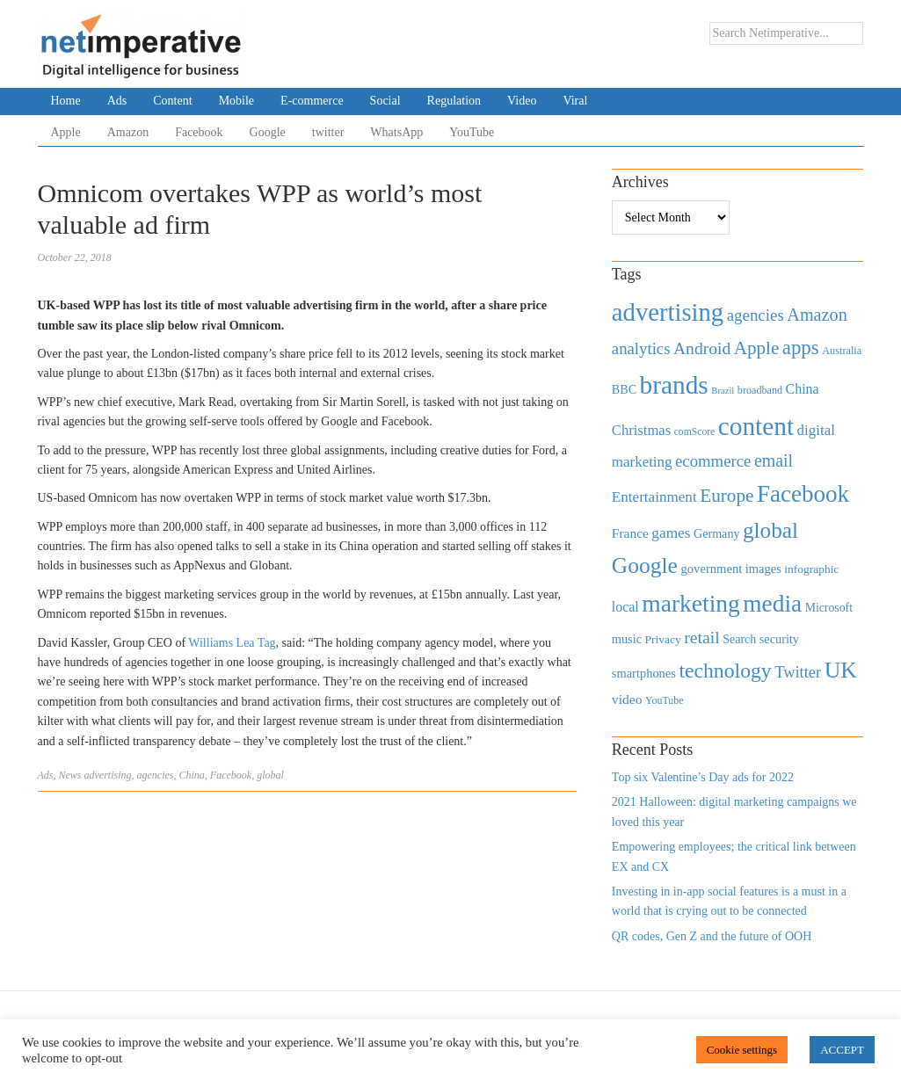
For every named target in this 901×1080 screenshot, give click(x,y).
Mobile (236, 100)
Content (172, 100)
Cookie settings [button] (742, 1049)
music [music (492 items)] (627, 639)
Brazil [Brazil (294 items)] (722, 390)
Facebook (198, 132)
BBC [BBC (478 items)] (624, 389)
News (70, 775)
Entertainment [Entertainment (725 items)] (654, 497)
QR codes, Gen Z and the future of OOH (711, 936)
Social (385, 100)
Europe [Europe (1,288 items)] (726, 495)
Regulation (454, 100)
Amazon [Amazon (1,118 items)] (817, 314)
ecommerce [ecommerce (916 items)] (713, 461)
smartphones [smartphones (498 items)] (644, 673)
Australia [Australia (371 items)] (841, 350)
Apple (66, 132)
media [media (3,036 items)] (772, 604)
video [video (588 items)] (627, 699)
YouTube (471, 132)
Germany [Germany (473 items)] (717, 533)
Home (66, 100)
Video (521, 100)
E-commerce (312, 100)
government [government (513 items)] (711, 569)
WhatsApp (396, 132)
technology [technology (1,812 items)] (725, 670)
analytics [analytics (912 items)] (641, 348)
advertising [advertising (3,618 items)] (667, 312)
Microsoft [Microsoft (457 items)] (829, 607)
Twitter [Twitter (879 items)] (797, 672)
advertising (108, 775)
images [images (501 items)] (763, 569)
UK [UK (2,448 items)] (841, 670)
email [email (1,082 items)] (773, 460)
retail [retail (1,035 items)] (702, 637)
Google (268, 132)
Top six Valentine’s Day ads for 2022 (703, 777)
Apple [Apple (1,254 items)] (756, 348)
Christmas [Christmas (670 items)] (641, 430)
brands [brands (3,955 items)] (674, 385)
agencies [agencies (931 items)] (755, 315)
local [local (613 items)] (625, 606)
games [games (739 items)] (670, 533)
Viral (575, 100)
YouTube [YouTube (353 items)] (664, 700)
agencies (155, 775)
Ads (117, 100)
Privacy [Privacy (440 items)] (662, 639)
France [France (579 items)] (630, 533)
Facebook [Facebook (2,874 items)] (803, 494)
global (270, 775)
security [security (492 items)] (779, 639)
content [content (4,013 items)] (756, 426)
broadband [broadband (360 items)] (760, 390)
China (192, 775)
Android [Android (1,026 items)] (701, 348)
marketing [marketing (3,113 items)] (691, 603)
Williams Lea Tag (231, 642)
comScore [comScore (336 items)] (695, 432)
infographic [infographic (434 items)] (811, 569)
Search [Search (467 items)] (739, 639)
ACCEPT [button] (842, 1049)
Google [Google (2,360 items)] (645, 565)
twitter (328, 132)
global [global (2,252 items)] (770, 530)
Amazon (128, 132)
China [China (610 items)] (802, 388)
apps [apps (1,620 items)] (800, 348)
